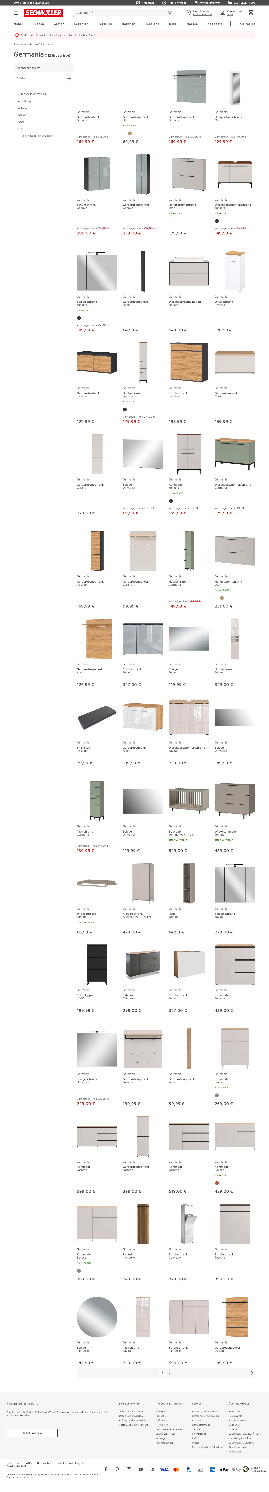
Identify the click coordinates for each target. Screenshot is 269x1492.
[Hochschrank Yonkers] (143, 362)
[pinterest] (117, 1470)
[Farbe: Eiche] (130, 133)
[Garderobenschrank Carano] (97, 453)
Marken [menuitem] (192, 23)
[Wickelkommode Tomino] (235, 800)
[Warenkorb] (251, 13)
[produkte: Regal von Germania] (189, 900)
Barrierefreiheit (16, 1466)
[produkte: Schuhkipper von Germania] (97, 979)
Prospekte (161, 1415)
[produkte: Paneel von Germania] (143, 1243)
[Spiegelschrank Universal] (97, 1048)
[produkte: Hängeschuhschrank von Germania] (235, 106)
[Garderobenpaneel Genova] (189, 86)
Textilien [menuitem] (105, 23)
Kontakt (196, 1420)
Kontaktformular (201, 1424)
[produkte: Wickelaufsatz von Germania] (97, 900)
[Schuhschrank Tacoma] (235, 1223)
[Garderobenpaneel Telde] (143, 271)
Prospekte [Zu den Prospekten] (145, 3)
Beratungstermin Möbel (205, 1411)
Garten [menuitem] (59, 23)
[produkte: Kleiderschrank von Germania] (143, 900)
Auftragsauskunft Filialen (133, 1420)
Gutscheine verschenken (169, 1429)
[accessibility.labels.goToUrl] (32, 1433)
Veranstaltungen (165, 1442)
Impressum (13, 1462)
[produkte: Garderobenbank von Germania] (97, 106)
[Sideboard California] (143, 964)
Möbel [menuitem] (18, 23)
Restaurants (235, 1415)
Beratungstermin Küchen (206, 1415)
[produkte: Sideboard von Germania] (143, 979)
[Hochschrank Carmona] (189, 550)
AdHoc (22, 114)
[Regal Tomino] (189, 883)
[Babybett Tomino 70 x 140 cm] (189, 800)
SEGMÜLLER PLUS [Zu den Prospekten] (241, 3)
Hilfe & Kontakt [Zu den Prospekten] (174, 3)
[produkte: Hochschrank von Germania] (143, 384)
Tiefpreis (160, 1420)
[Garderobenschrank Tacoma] (143, 1136)
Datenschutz (45, 1462)
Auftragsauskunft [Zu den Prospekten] (207, 3)
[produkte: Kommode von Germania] (189, 475)
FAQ (194, 1438)
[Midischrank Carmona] (97, 800)
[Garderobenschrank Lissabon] (97, 550)
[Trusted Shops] (254, 1470)
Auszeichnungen (238, 1447)
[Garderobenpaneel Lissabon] (235, 1316)
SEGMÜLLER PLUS (166, 1433)
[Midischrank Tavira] (143, 1316)
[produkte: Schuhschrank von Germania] (97, 196)
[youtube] (141, 1470)
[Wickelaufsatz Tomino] (97, 883)
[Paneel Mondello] (143, 1223)
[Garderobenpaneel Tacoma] (143, 1048)
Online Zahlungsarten (131, 1415)
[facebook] (106, 1470)
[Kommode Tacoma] (235, 964)
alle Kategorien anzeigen (37, 135)
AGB (29, 1462)
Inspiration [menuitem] (246, 23)
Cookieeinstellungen (71, 1462)
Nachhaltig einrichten (240, 1438)
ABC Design (25, 101)
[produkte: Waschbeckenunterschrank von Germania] (235, 196)
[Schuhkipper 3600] (97, 964)
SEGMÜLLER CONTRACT (242, 1442)
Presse (196, 1442)
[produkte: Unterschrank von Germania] (235, 293)
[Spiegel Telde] (189, 638)
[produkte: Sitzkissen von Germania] (97, 732)
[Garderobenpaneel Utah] (143, 86)
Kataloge (161, 1438)
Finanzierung (199, 1433)
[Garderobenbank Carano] (235, 362)
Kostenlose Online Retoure (133, 1424)
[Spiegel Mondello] (97, 1316)
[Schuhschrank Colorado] (189, 1223)
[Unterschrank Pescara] (235, 271)
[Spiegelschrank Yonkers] (97, 271)
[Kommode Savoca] (235, 1048)
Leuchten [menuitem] (81, 23)
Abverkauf (161, 1411)
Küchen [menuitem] (38, 23)
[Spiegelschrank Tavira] (235, 883)
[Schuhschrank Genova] (97, 174)
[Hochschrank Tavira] (235, 638)
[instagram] (129, 1470)
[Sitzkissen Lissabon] (97, 716)
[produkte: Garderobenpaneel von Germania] (143, 106)
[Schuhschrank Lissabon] (189, 362)
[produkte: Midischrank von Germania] (97, 817)
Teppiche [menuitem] (152, 23)
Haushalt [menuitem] (129, 23)
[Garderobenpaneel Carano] (143, 550)
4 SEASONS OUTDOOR (32, 94)
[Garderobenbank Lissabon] (97, 362)
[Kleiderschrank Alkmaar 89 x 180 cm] (143, 883)
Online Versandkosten (131, 1411)
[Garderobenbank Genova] (97, 86)
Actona (22, 108)
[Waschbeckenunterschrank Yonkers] (235, 174)
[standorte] (198, 12)
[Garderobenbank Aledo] (143, 716)
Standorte (234, 1411)
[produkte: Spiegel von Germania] (143, 475)
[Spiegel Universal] (143, 453)
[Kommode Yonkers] (189, 453)
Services (196, 1429)
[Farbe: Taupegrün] (217, 1095)
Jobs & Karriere (237, 1420)
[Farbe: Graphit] (217, 221)
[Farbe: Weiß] (125, 133)
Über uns (234, 1424)
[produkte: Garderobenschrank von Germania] (143, 196)
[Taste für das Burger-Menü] (16, 13)
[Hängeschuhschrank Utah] (189, 174)
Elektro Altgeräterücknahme (207, 1447)
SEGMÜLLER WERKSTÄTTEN (244, 1433)
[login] (232, 12)
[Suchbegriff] (121, 12)
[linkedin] (152, 1470)
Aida (21, 128)
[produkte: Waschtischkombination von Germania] (189, 293)
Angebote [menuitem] (215, 23)
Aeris (21, 121)
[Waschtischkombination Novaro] (189, 271)
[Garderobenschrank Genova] (143, 174)
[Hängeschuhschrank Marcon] (235, 86)
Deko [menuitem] (173, 23)
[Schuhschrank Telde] (143, 638)
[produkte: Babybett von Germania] (189, 817)
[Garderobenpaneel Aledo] (97, 638)
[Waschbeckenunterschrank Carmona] (235, 453)
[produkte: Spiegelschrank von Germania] (97, 293)
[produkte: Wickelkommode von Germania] (235, 817)
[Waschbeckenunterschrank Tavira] (189, 716)
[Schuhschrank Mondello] (189, 1316)
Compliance (235, 1451)
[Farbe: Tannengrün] (217, 1183)
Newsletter (162, 1424)
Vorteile (233, 1429)
